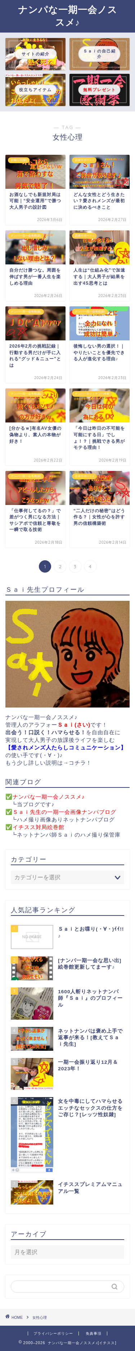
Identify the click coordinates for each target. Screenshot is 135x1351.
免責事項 (94, 1333)
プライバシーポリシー (53, 1333)
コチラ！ (80, 763)
